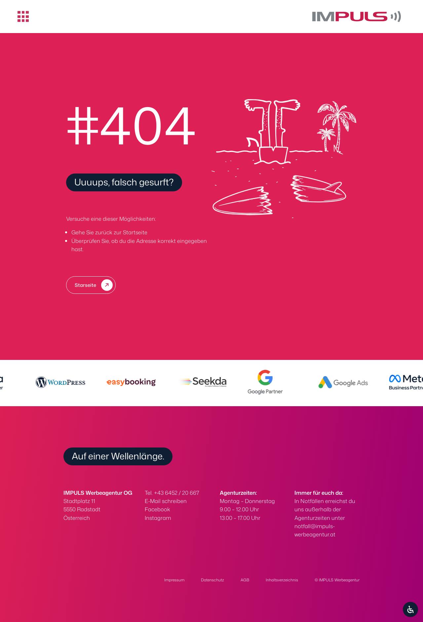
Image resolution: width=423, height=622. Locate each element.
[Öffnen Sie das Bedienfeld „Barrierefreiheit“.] (410, 609)
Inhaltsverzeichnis (282, 580)
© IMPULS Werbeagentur (337, 580)
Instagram (158, 518)
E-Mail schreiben (166, 501)
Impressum (174, 580)
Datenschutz (212, 580)
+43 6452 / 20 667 (176, 492)
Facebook (157, 509)
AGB (245, 580)
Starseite (85, 285)
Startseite (135, 232)
